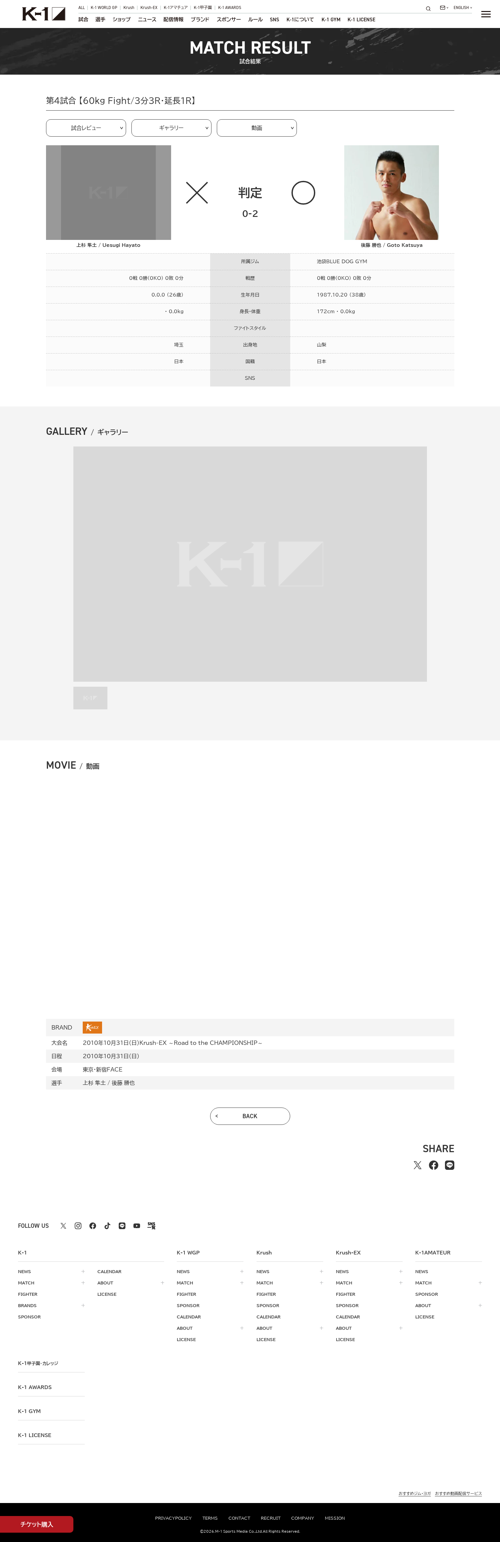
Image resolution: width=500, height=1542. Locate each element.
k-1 (38, 1363)
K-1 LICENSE (361, 19)
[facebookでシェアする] (434, 1165)
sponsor (29, 1317)
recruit (271, 1518)
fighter (27, 1294)
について (300, 19)
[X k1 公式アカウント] (63, 1226)
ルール (255, 19)
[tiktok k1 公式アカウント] (107, 1226)
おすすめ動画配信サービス (458, 1493)
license (106, 1294)
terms (210, 1518)
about (105, 1283)
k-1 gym (29, 1411)
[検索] (430, 8)
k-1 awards (35, 1387)
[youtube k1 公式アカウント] (137, 1226)
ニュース (147, 19)
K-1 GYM (331, 19)
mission (335, 1518)
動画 (257, 128)
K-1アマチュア (176, 8)
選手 (100, 19)
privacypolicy (173, 1518)
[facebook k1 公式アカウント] (93, 1226)
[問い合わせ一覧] (444, 7)
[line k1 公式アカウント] (122, 1226)
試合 (83, 19)
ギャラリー (171, 128)
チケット (36, 1524)
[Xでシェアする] (418, 1165)
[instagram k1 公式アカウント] (78, 1226)
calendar (109, 1271)
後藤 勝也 (123, 1083)
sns (274, 19)
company (302, 1518)
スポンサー (229, 19)
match (26, 1283)
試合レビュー (86, 128)
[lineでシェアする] (450, 1165)
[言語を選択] (463, 8)
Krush (128, 8)
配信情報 (173, 19)
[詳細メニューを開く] (486, 14)
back (250, 1116)
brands (27, 1305)
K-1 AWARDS (229, 8)
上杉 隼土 (94, 1083)
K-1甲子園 (203, 8)
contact (239, 1518)
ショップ (122, 19)
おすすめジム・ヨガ (415, 1493)
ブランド (200, 19)
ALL (81, 8)
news (24, 1271)
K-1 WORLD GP (104, 8)
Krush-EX (148, 8)
